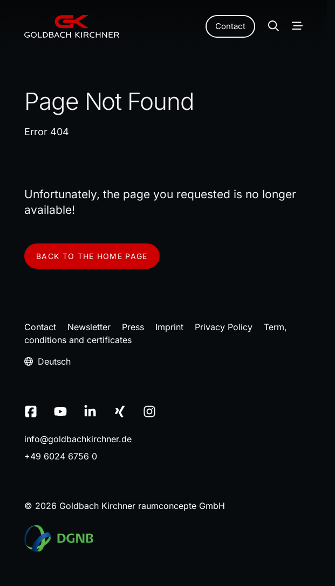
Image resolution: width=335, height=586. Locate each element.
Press (133, 327)
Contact (230, 26)
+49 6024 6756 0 (60, 456)
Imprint (169, 327)
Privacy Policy (223, 327)
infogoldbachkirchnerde (78, 439)
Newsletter (89, 327)
